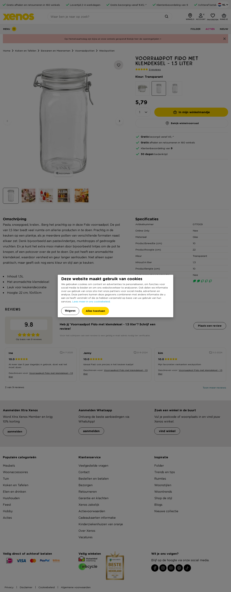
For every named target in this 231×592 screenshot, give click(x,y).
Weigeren (70, 310)
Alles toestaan (95, 311)
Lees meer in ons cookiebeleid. (91, 301)
